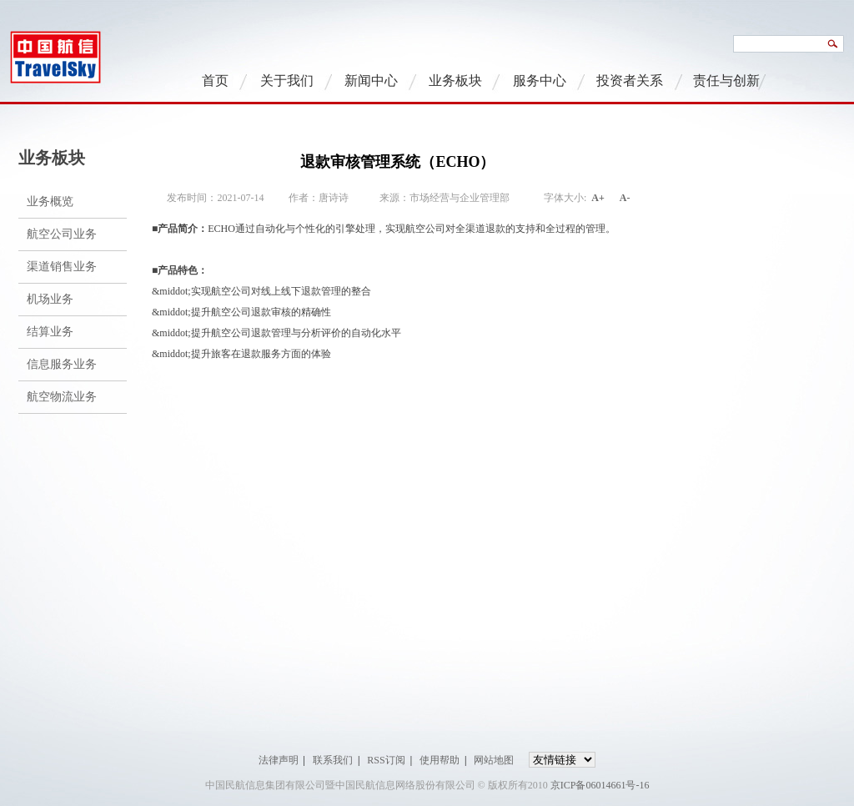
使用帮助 (439, 760)
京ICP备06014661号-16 (600, 785)
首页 (215, 80)
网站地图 (494, 760)
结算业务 (50, 331)
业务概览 (50, 201)
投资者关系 (629, 80)
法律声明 (279, 760)
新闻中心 (371, 80)
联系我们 (333, 760)
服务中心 (539, 80)
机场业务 (50, 299)
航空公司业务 (62, 234)
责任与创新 (726, 80)
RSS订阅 (385, 760)
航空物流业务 (62, 396)
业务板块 (455, 80)
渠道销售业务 (62, 266)
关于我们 (287, 80)
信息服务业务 (62, 364)
